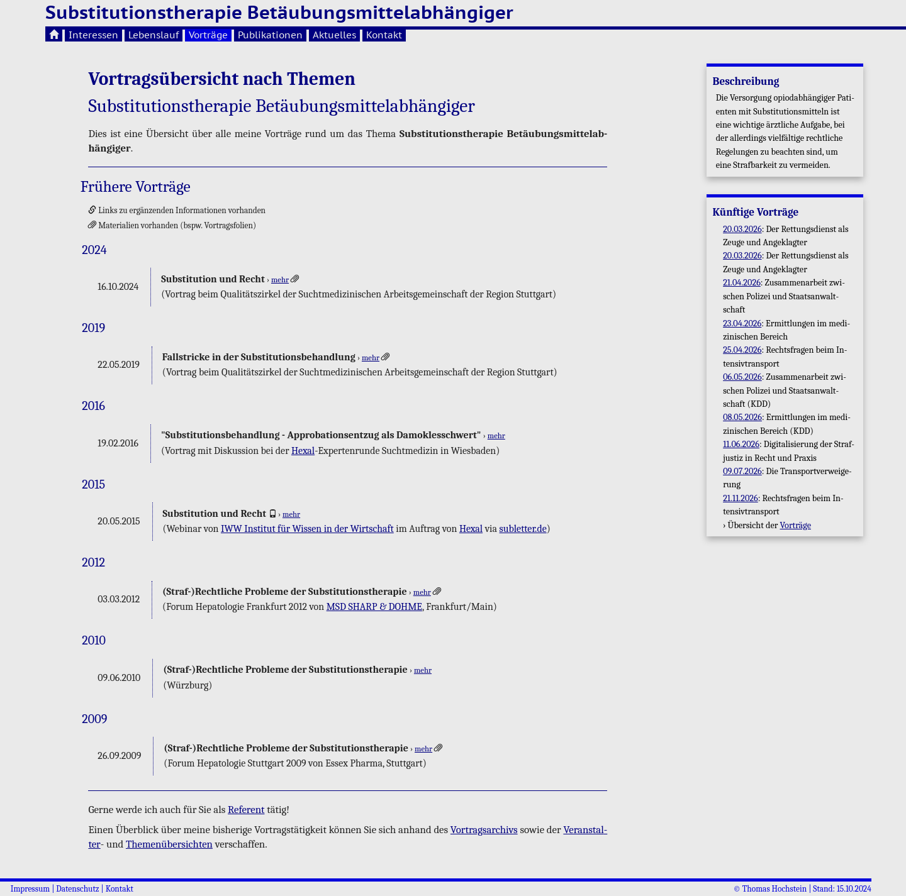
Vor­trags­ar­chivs (484, 830)
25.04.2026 (742, 350)
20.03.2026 (742, 229)
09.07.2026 (742, 471)
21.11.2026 (740, 498)
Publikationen (270, 35)
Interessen (93, 35)
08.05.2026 (742, 417)
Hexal (303, 450)
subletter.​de (523, 528)
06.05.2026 (742, 377)
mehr (280, 279)
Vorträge (208, 35)
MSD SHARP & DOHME (374, 606)
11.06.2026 (741, 444)
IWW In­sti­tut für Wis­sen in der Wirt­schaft (307, 528)
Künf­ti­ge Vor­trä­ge (756, 212)
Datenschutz (77, 888)
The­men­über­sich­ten (169, 844)
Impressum (30, 888)
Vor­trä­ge (795, 525)
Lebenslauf (153, 35)
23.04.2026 (742, 323)
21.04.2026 (742, 282)
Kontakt (384, 35)
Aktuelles (334, 35)
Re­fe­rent (246, 810)
